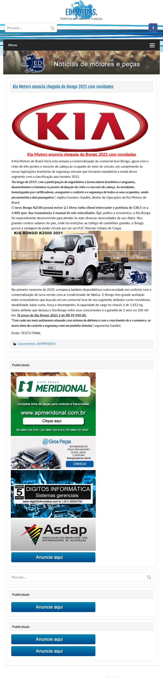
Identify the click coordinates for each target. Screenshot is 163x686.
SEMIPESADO (46, 343)
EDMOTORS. (81, 12)
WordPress (113, 676)
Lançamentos (26, 343)
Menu (12, 45)
